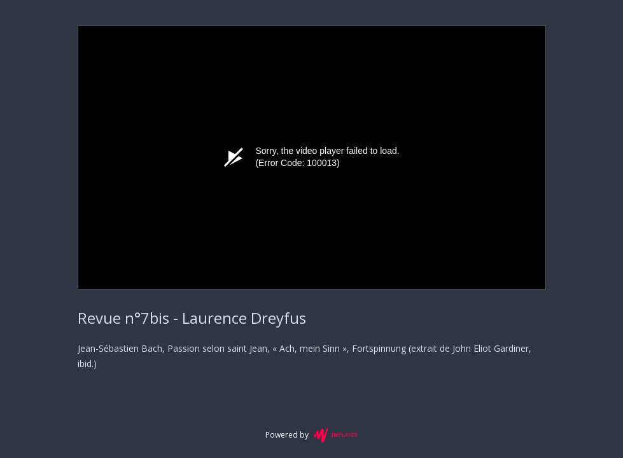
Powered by (311, 435)
